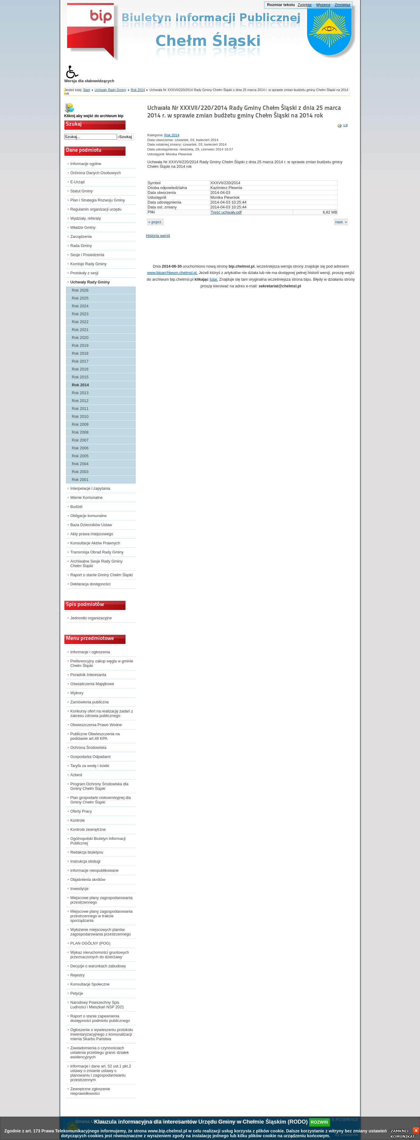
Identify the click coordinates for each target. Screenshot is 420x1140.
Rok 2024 (80, 306)
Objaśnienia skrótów (87, 879)
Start (86, 90)
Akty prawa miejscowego (91, 534)
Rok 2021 (80, 329)
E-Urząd (77, 182)
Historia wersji (158, 235)
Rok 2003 (80, 471)
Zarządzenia (81, 236)
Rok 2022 (80, 322)
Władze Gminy (83, 227)
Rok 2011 (80, 408)
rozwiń (319, 1122)
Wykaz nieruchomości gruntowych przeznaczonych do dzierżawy (99, 954)
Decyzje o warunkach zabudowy (98, 966)
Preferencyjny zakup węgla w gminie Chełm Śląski (101, 663)
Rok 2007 (80, 440)
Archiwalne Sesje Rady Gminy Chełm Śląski (96, 563)
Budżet (76, 506)
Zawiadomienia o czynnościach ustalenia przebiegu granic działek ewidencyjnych (99, 1052)
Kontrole (77, 820)
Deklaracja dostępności (90, 584)
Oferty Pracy (81, 811)
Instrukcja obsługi (85, 861)
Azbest (76, 775)
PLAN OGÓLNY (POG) (90, 943)
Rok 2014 (138, 90)
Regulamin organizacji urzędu (96, 209)
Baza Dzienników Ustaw (91, 525)
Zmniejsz (342, 4)
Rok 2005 (80, 456)
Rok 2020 (80, 337)
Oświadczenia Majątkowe (92, 684)
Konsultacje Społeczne (90, 984)
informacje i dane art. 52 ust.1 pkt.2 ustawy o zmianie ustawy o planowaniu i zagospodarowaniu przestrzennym (100, 1073)
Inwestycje (79, 888)
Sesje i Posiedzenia (87, 254)
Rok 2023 (80, 314)
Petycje (76, 993)
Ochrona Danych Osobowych (95, 173)
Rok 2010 (80, 416)
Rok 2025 (80, 298)
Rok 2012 (80, 400)
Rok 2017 (80, 361)
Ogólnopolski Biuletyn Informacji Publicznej (98, 840)
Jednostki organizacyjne (91, 618)
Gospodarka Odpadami (90, 756)
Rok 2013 (80, 393)
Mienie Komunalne (86, 497)
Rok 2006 (80, 448)
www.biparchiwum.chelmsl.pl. (172, 272)
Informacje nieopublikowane (94, 870)
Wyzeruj (323, 4)
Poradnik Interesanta (88, 674)
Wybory (77, 693)
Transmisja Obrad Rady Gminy (97, 552)
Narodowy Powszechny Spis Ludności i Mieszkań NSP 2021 (97, 1004)
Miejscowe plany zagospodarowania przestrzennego (101, 900)
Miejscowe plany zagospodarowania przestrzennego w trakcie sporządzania (101, 916)
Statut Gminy (81, 191)
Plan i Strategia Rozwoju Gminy (97, 200)
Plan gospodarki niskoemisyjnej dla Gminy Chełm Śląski (100, 799)
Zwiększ (305, 4)
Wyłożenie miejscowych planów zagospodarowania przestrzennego (100, 931)
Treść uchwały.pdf (226, 212)
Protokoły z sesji (84, 273)
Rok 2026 (80, 290)
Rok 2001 (80, 479)
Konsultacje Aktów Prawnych (95, 543)
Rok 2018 (80, 353)
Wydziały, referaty (85, 218)
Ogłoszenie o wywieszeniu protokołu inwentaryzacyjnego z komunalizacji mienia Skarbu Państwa (101, 1034)
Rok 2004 (80, 464)
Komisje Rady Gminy (88, 264)
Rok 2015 (80, 377)
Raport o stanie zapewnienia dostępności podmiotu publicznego (100, 1018)
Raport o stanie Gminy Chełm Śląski (101, 575)
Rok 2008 (80, 432)
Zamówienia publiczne (89, 702)
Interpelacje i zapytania (90, 488)
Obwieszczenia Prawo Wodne (96, 724)
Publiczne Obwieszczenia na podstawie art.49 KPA (95, 736)
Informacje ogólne (85, 163)
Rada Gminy (81, 245)
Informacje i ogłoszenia (90, 652)
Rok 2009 (80, 424)
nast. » (341, 222)
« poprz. (155, 222)
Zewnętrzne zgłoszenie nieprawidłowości (90, 1091)
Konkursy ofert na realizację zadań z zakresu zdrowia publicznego (101, 713)
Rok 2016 (80, 369)
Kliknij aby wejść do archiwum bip (94, 116)
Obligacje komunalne (88, 515)
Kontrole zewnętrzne (88, 829)
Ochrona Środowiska (88, 747)
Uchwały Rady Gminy (110, 90)
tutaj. (214, 279)
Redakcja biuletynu (86, 852)
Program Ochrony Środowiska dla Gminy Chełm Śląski (99, 786)
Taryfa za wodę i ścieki (89, 765)
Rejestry (77, 975)
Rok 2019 (80, 345)
